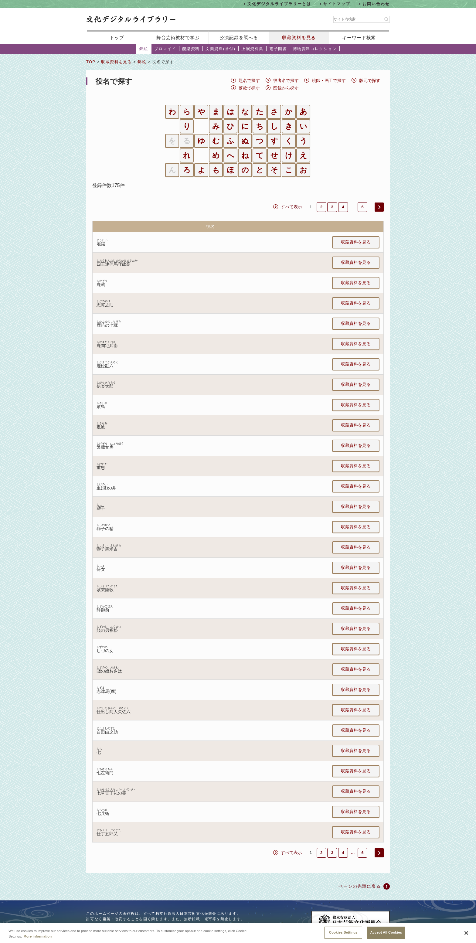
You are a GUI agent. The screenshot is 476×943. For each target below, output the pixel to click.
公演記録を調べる (238, 37)
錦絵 (143, 48)
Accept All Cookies (386, 935)
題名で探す (249, 80)
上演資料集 (252, 48)
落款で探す (249, 88)
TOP (90, 62)
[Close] (466, 935)
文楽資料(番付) (220, 48)
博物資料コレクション (315, 48)
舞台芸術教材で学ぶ (178, 37)
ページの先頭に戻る (359, 886)
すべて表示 (291, 206)
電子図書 (278, 48)
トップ (117, 37)
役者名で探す (286, 80)
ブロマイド (165, 48)
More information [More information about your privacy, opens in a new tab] (37, 938)
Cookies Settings (343, 935)
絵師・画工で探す (329, 80)
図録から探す (286, 88)
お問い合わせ (376, 4)
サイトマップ (337, 4)
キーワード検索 (359, 37)
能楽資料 (191, 48)
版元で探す (369, 80)
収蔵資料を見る (299, 37)
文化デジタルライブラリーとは (279, 4)
